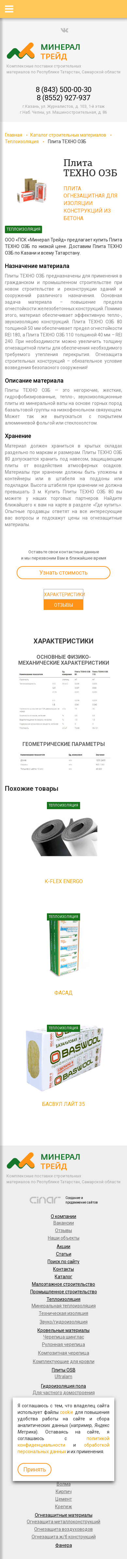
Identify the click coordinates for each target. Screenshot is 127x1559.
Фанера (63, 1545)
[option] (32, 191)
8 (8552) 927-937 (63, 98)
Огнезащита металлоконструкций (63, 1521)
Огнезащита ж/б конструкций (64, 1536)
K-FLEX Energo (64, 881)
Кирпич (64, 1491)
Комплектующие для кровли (63, 1361)
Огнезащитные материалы (63, 1515)
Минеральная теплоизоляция (64, 1305)
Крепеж (63, 1506)
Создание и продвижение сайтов (81, 1200)
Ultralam (63, 1376)
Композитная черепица (63, 1353)
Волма (64, 1484)
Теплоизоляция (22, 141)
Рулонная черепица (63, 1344)
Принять (34, 1469)
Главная (13, 135)
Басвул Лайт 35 (63, 1104)
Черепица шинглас (63, 1337)
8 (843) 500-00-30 (64, 90)
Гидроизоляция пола (63, 1386)
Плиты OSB (64, 1370)
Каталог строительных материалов (68, 135)
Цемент (63, 1499)
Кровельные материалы (63, 1330)
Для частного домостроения (64, 1392)
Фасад (63, 993)
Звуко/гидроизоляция (64, 1321)
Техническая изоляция (63, 1313)
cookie (66, 1412)
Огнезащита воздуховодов (63, 1529)
